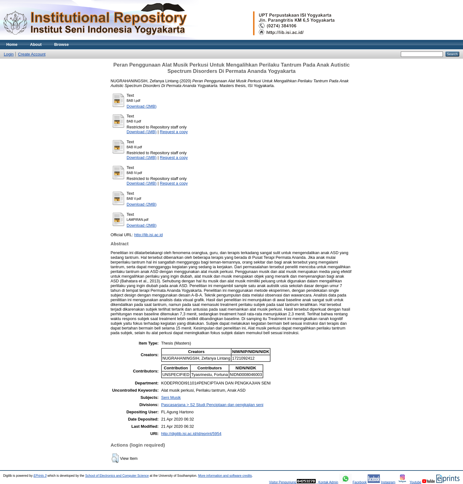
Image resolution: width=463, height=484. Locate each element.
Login (9, 54)
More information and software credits (225, 475)
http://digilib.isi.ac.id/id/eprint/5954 (191, 433)
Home (12, 44)
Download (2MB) (141, 106)
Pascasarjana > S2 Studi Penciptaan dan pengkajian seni (212, 404)
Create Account (32, 54)
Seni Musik (171, 397)
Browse (61, 44)
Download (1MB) (141, 131)
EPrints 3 (40, 475)
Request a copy (174, 131)
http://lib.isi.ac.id (148, 234)
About (36, 44)
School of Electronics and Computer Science (117, 475)
